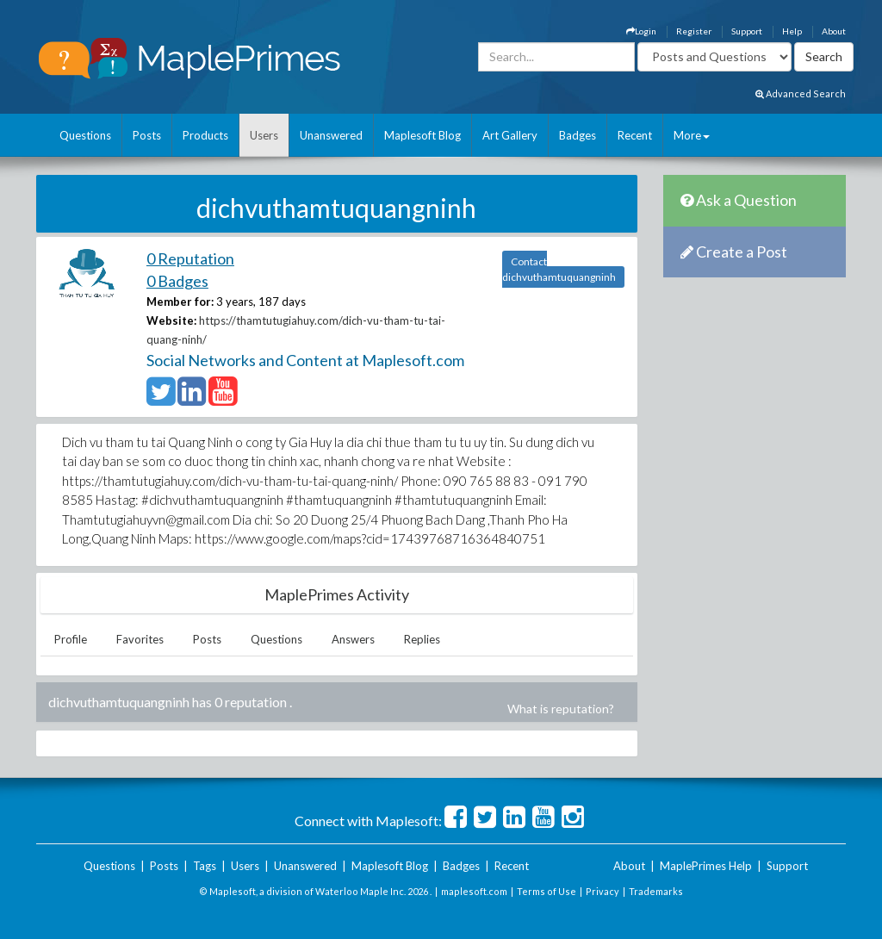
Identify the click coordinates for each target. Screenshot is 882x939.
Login (641, 31)
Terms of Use (546, 891)
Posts (147, 135)
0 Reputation (190, 258)
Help (792, 31)
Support (746, 31)
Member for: (180, 301)
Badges (577, 135)
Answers (353, 639)
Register (693, 31)
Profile (70, 639)
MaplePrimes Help (706, 866)
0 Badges (177, 280)
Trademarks (656, 891)
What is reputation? (560, 708)
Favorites (140, 639)
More (692, 135)
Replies (422, 639)
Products (205, 135)
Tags (204, 866)
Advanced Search (800, 93)
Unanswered (331, 135)
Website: (171, 320)
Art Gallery (509, 135)
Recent (635, 135)
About (834, 31)
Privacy (602, 891)
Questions (85, 135)
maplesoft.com (474, 891)
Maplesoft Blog (422, 135)
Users (264, 135)
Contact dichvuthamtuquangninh (559, 269)
